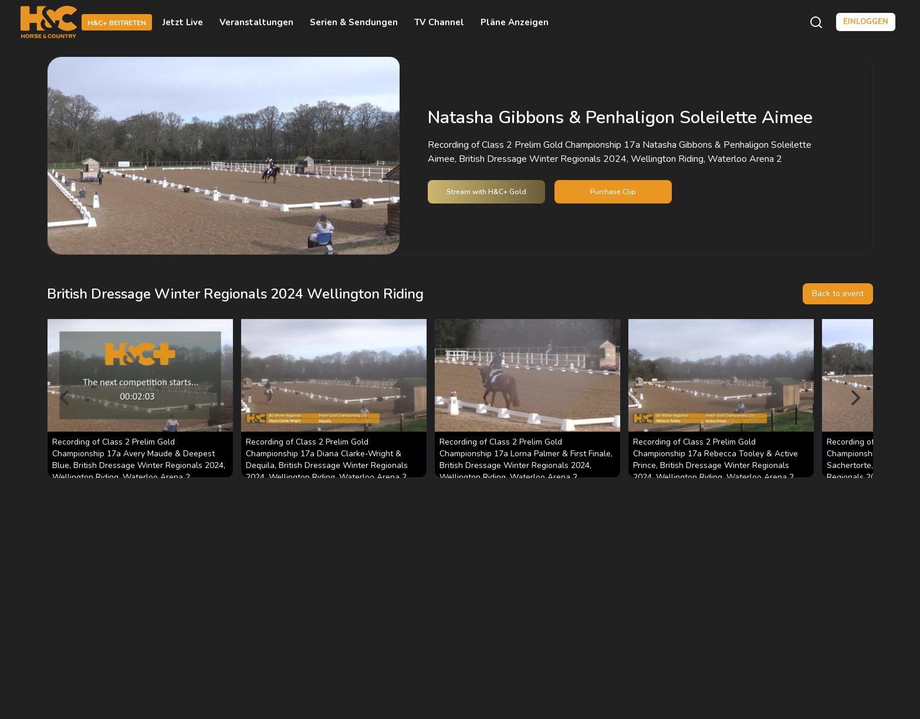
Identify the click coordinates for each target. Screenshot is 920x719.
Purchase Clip (613, 191)
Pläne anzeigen (515, 22)
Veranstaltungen (256, 22)
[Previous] (66, 398)
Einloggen (865, 21)
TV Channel (439, 22)
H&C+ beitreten (116, 23)
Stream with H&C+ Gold (486, 191)
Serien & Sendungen (354, 22)
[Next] (854, 398)
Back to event (838, 293)
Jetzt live (183, 22)
